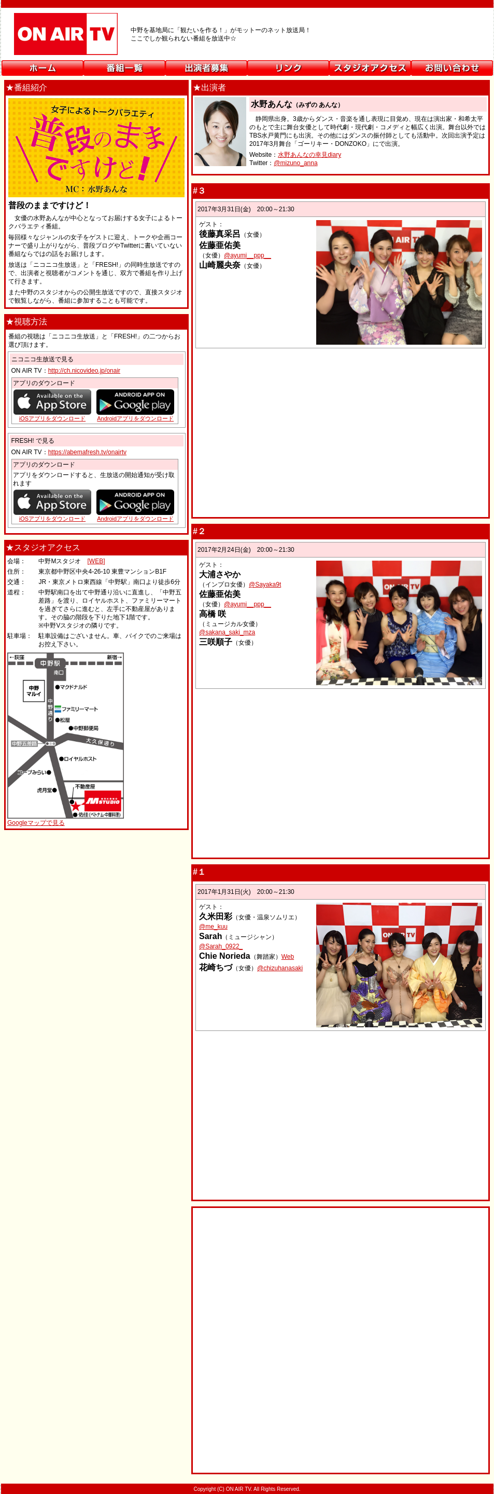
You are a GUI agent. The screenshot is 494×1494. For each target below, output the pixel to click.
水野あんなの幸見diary (309, 154)
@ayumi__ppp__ (247, 255)
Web (287, 956)
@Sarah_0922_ (221, 946)
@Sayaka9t (265, 584)
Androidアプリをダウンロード (135, 518)
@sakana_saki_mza (227, 632)
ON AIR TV (247, 38)
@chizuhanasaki (280, 968)
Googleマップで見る (36, 822)
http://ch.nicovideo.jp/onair (84, 370)
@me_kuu (213, 926)
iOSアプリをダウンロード (52, 518)
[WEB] (96, 561)
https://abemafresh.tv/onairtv (87, 452)
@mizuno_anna (295, 163)
